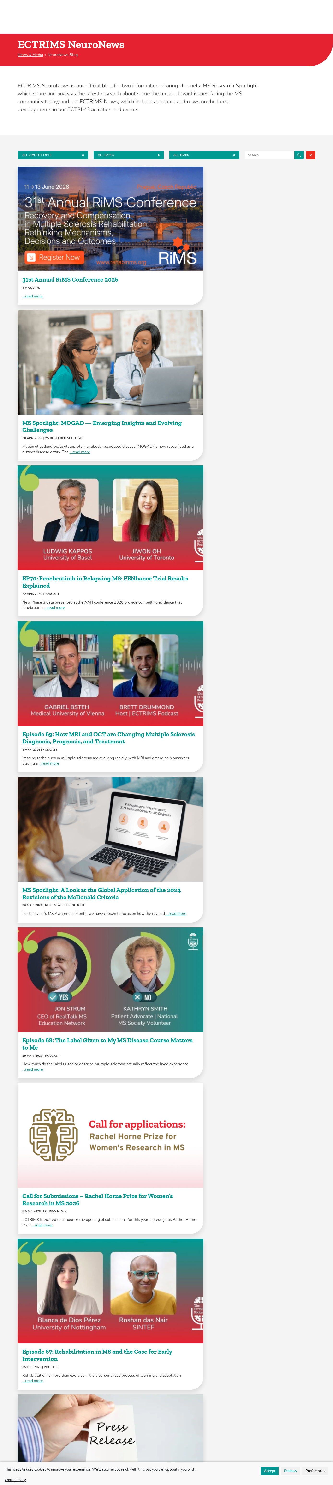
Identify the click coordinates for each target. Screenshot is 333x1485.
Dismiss (290, 1471)
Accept (269, 1471)
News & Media (30, 55)
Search (299, 155)
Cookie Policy (15, 1480)
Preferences (315, 1471)
